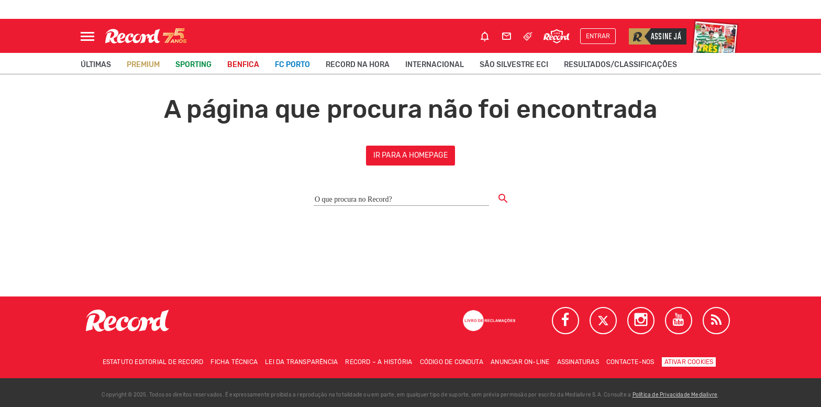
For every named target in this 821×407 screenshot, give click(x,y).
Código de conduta (451, 362)
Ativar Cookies (689, 362)
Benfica (243, 64)
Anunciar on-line (520, 362)
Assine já (655, 36)
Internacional (434, 64)
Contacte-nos (630, 362)
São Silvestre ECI (514, 64)
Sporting (193, 64)
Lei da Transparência (301, 362)
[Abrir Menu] (87, 36)
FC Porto (292, 64)
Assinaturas (578, 362)
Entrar (598, 36)
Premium (143, 64)
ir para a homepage (410, 155)
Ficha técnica (234, 362)
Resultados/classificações (620, 64)
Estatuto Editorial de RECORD (153, 362)
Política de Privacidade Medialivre (675, 395)
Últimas (96, 64)
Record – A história (378, 362)
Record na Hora (358, 64)
